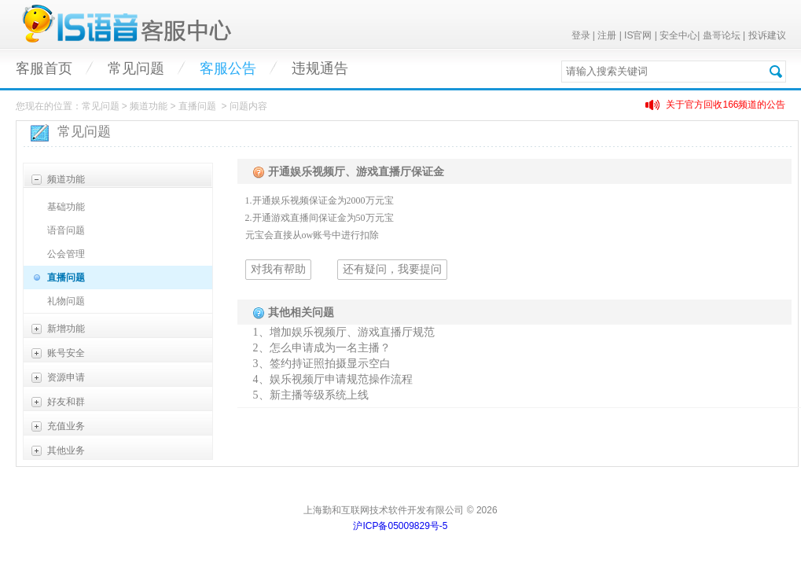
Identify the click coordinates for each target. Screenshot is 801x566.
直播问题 (66, 277)
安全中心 (678, 35)
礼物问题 (66, 301)
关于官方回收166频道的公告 (725, 104)
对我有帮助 (278, 269)
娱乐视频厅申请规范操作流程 (341, 379)
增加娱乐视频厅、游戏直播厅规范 (352, 332)
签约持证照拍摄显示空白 (330, 363)
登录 (580, 35)
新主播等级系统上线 (319, 395)
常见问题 (136, 68)
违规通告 (320, 68)
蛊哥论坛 (721, 35)
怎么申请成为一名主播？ (330, 348)
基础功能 (66, 206)
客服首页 (44, 68)
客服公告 (228, 68)
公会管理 (66, 253)
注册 (606, 35)
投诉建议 (767, 35)
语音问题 (66, 230)
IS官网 (638, 35)
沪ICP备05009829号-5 (400, 525)
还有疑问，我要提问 (392, 269)
